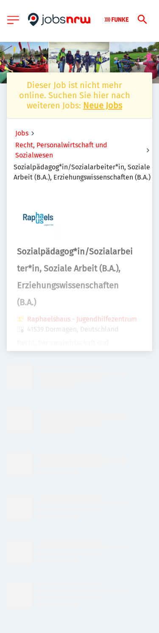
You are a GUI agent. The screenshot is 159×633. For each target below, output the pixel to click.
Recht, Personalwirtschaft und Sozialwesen (61, 150)
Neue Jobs (102, 105)
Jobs (21, 133)
